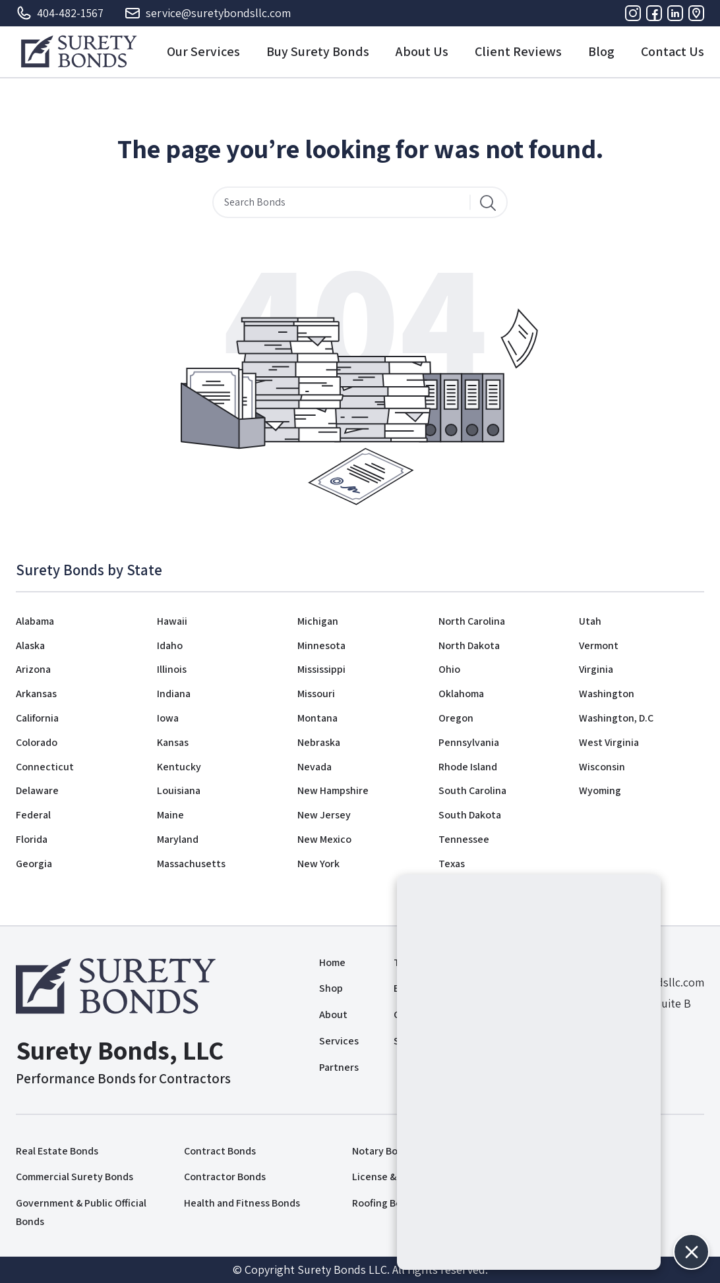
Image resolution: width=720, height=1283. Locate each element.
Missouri (316, 693)
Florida (31, 839)
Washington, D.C (616, 718)
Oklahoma (461, 693)
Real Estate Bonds (57, 1151)
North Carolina (471, 621)
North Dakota (469, 645)
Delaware (37, 790)
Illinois (172, 669)
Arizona (33, 669)
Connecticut (45, 767)
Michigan (317, 621)
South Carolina (472, 790)
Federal (33, 815)
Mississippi (321, 669)
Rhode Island (467, 767)
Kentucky (179, 767)
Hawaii (172, 621)
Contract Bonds (220, 1151)
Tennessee (463, 839)
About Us (422, 51)
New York (318, 863)
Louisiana (178, 790)
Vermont (598, 645)
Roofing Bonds (385, 1203)
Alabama (35, 621)
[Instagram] (633, 13)
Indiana (174, 693)
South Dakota (469, 815)
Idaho (170, 645)
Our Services (203, 51)
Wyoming (600, 790)
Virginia (596, 669)
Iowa (168, 718)
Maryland (177, 839)
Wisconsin (602, 767)
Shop (331, 988)
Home (332, 962)
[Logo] (79, 51)
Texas (451, 863)
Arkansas (36, 693)
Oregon (455, 718)
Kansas (173, 742)
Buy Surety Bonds (317, 51)
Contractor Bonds (225, 1176)
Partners (339, 1067)
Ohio (449, 669)
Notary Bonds (383, 1151)
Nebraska (318, 742)
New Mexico (324, 839)
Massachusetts (191, 863)
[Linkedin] (675, 13)
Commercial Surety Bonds (74, 1176)
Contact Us (672, 51)
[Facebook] (654, 13)
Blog (601, 51)
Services (339, 1041)
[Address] (696, 13)
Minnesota (321, 645)
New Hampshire (333, 790)
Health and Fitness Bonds (242, 1203)
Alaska (30, 645)
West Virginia (609, 742)
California (37, 718)
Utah (590, 621)
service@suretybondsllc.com (208, 13)
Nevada (314, 767)
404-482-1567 (60, 13)
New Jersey (324, 815)
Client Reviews (518, 51)
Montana (317, 718)
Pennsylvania (468, 742)
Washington (606, 693)
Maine (170, 815)
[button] (691, 1252)
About (333, 1014)
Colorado (36, 742)
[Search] (488, 202)
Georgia (34, 863)
